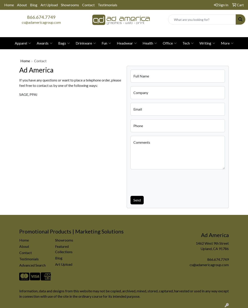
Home (9, 5)
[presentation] (164, 181)
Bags (64, 43)
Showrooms (70, 5)
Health (150, 43)
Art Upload (49, 5)
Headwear (127, 43)
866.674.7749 (41, 17)
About (22, 5)
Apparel (23, 43)
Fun (106, 43)
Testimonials (107, 5)
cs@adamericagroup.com (41, 22)
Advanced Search (32, 265)
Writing (207, 43)
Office (170, 43)
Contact (88, 5)
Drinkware (86, 43)
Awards (44, 43)
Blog (33, 5)
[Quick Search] (202, 19)
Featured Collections (64, 249)
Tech (188, 43)
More (227, 43)
